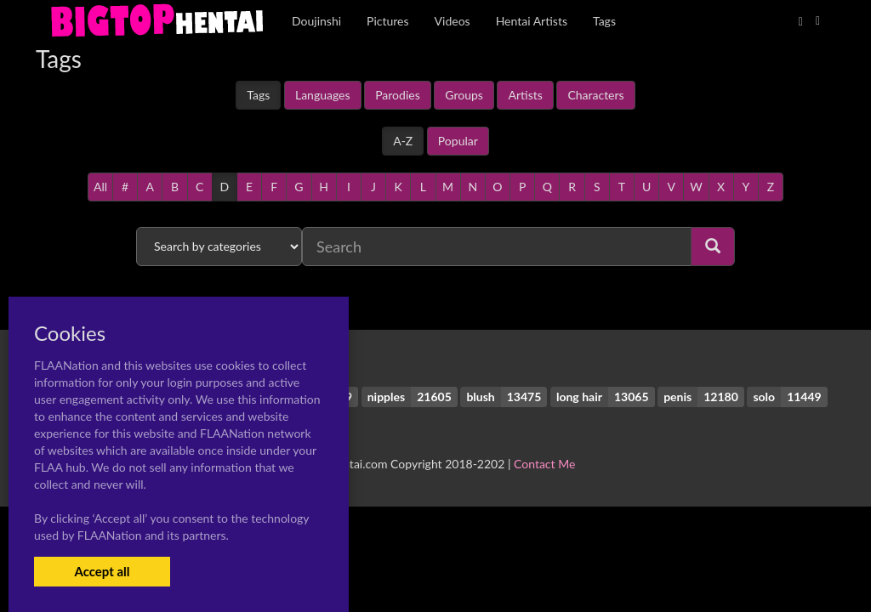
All (100, 186)
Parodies (397, 95)
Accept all (101, 571)
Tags (258, 95)
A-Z (403, 140)
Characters (595, 95)
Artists (525, 95)
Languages (322, 95)
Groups (464, 95)
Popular (458, 140)
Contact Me (544, 463)
